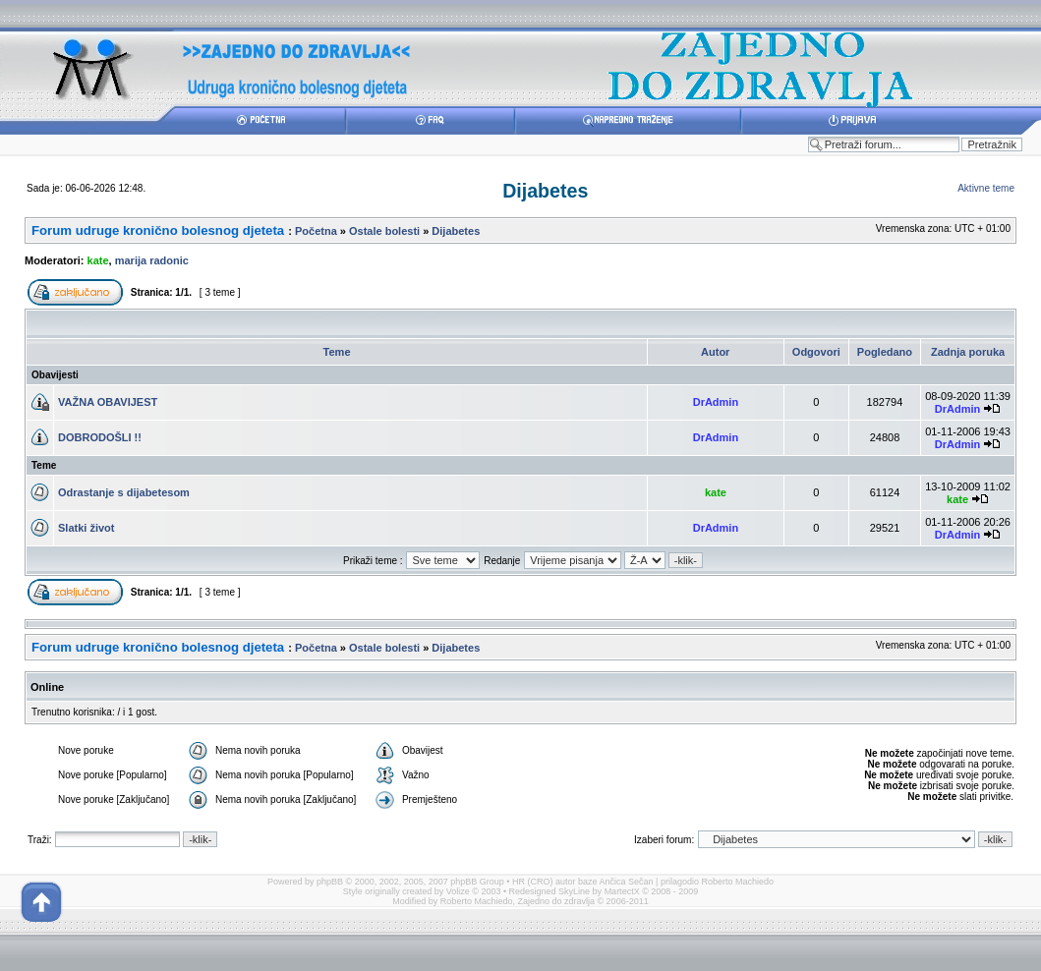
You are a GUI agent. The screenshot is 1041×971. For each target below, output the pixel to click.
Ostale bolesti (384, 231)
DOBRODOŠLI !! (100, 437)
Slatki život (86, 528)
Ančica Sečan (627, 881)
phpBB (330, 881)
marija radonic (152, 260)
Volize (458, 891)
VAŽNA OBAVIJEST (107, 402)
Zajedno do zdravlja (557, 901)
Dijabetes (545, 190)
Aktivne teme (985, 188)
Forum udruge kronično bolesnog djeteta (157, 230)
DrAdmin (715, 402)
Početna (316, 231)
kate (98, 260)
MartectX (622, 891)
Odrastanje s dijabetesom (124, 492)
